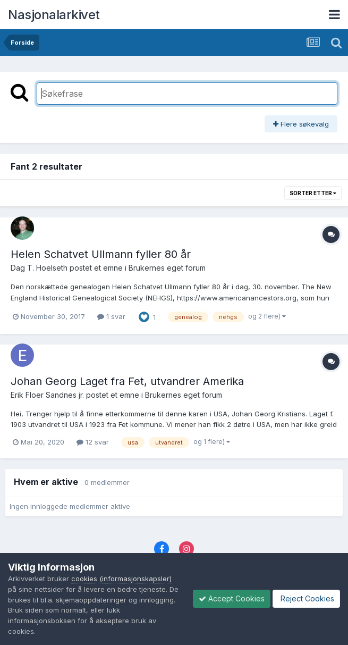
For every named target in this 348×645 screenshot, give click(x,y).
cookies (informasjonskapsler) (121, 578)
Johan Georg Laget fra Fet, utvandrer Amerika (127, 381)
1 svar (111, 316)
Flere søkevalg (301, 124)
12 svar (93, 442)
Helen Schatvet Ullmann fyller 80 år (101, 254)
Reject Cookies (306, 598)
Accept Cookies (232, 598)
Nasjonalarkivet (54, 14)
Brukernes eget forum (167, 267)
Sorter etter (313, 193)
